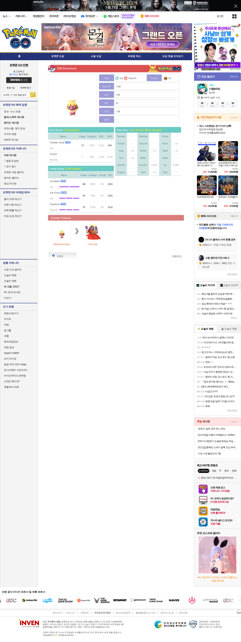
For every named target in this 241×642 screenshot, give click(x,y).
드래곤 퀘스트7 (12, 381)
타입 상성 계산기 (13, 216)
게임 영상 (9, 347)
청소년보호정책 (123, 612)
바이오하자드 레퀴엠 (15, 375)
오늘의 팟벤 (10, 281)
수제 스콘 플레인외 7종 (209, 453)
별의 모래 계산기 (13, 199)
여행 (6, 336)
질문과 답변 (11, 161)
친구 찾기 (10, 166)
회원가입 (11, 88)
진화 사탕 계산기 (13, 204)
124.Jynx (92, 244)
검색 (33, 94)
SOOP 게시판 (11, 140)
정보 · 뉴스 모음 (12, 111)
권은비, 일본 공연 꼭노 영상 (211, 428)
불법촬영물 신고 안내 (145, 612)
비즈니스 (70, 612)
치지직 (7, 319)
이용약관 (84, 612)
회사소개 (57, 612)
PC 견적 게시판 (12, 292)
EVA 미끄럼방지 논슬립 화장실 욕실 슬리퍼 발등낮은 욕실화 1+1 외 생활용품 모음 (218, 441)
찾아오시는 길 (167, 612)
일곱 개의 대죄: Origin (15, 364)
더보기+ (234, 76)
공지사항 (183, 612)
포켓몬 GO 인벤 (19, 65)
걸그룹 (7, 330)
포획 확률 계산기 (13, 210)
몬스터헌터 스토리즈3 (15, 370)
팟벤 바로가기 (11, 313)
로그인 (220, 16)
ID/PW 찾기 (26, 88)
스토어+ (234, 117)
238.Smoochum (61, 244)
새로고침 (231, 274)
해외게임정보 (11, 341)
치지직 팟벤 (10, 134)
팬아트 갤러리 (11, 178)
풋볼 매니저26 (11, 387)
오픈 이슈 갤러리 (13, 269)
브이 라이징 (10, 358)
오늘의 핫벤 (10, 275)
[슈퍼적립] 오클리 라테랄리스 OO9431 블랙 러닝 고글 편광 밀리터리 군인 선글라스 (218, 434)
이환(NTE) (214, 88)
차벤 (6, 324)
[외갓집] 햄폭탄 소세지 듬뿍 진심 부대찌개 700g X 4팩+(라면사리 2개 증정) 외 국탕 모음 (218, 447)
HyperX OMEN (11, 353)
